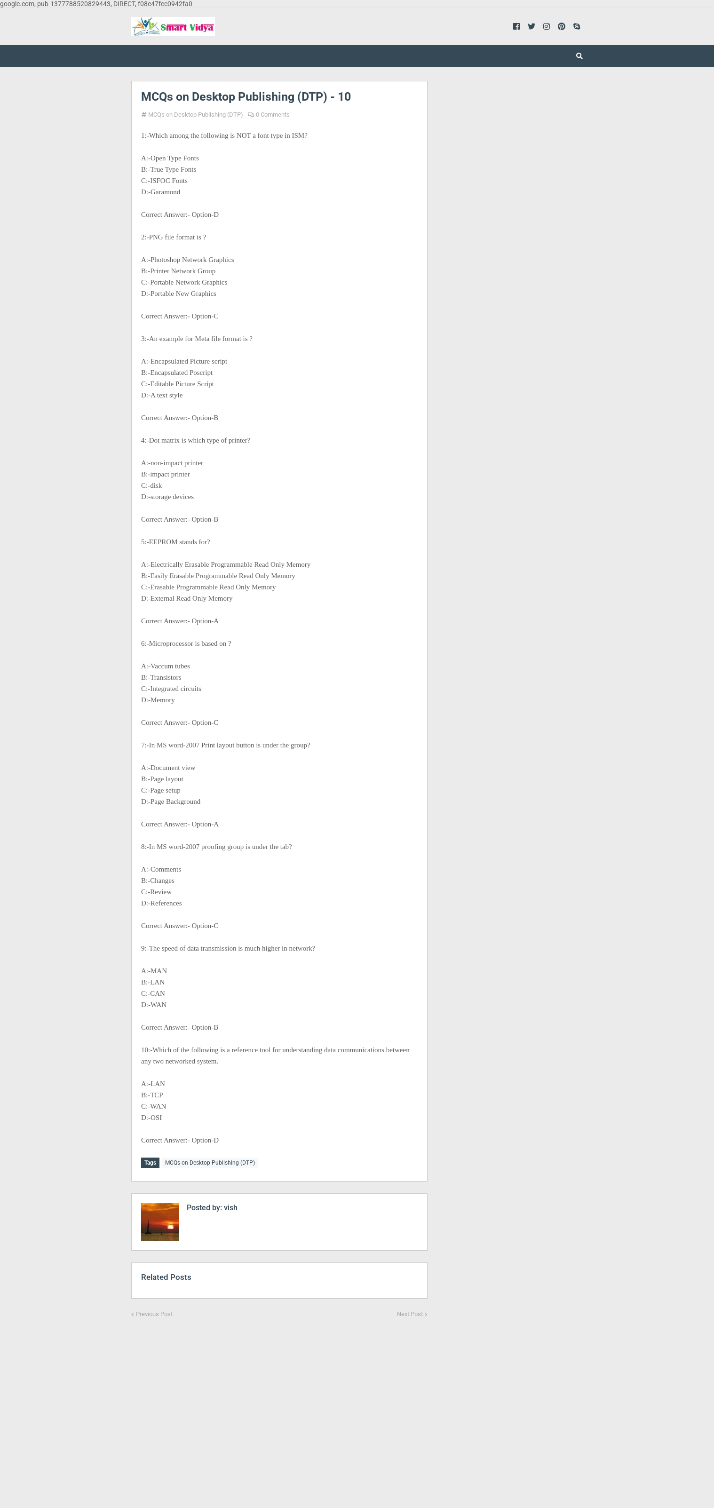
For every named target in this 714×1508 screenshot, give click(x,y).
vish (230, 1206)
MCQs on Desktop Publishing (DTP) (195, 114)
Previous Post (154, 1312)
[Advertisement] (279, 1405)
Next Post (410, 1312)
